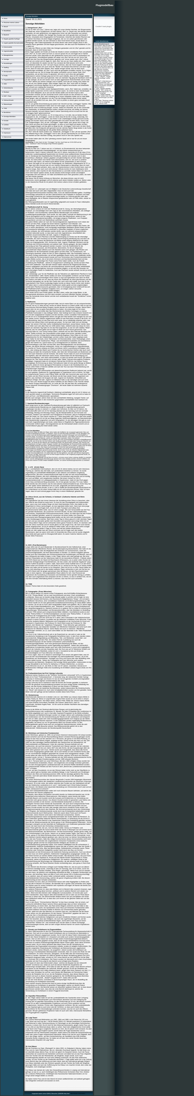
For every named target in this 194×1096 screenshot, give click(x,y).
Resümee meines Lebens (11, 22)
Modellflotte (7, 30)
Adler (5, 84)
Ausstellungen (8, 63)
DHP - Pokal (7, 96)
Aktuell (6, 26)
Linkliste (6, 124)
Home (5, 18)
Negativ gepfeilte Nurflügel (12, 39)
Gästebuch (7, 129)
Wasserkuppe (8, 104)
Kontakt (6, 120)
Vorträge (6, 59)
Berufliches (7, 112)
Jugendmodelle (8, 51)
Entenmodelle (8, 47)
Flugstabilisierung (9, 79)
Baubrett (6, 35)
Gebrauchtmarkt (8, 100)
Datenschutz (7, 137)
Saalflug (6, 67)
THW (5, 108)
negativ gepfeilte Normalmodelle (13, 43)
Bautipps (6, 92)
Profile (6, 75)
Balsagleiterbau (8, 55)
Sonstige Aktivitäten (10, 116)
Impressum (7, 133)
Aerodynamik (8, 71)
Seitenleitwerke (8, 88)
